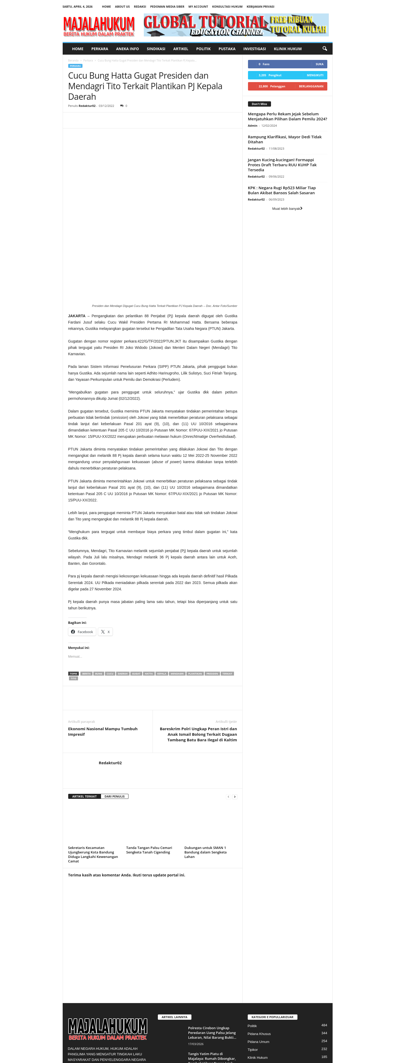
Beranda (73, 60)
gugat (136, 599)
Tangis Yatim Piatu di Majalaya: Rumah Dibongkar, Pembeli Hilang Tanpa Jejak (212, 984)
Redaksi (140, 6)
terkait (227, 599)
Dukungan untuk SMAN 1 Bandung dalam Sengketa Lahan (206, 778)
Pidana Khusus (259, 960)
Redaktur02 (87, 106)
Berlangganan (311, 86)
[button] (324, 49)
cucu (110, 599)
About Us (122, 6)
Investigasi (255, 48)
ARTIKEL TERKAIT (84, 722)
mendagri (177, 599)
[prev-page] (228, 722)
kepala (161, 599)
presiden (212, 599)
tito (73, 604)
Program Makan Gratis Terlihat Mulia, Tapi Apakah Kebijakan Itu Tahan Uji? (210, 1010)
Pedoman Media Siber (167, 6)
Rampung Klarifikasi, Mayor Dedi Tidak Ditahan (285, 139)
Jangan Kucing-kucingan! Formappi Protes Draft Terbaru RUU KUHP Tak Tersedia (282, 164)
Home (106, 6)
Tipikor (253, 976)
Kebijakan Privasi (260, 6)
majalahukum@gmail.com (110, 1019)
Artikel (181, 48)
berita (86, 599)
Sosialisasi (256, 1000)
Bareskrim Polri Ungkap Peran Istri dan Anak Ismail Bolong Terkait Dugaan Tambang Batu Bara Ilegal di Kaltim (198, 660)
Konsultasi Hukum (227, 6)
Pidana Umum (258, 968)
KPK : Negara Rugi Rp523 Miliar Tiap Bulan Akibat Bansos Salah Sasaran (282, 190)
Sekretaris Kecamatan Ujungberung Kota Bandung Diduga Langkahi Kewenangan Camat (93, 780)
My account (198, 6)
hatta (149, 599)
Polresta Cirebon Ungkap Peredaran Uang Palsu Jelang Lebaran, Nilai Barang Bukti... (212, 959)
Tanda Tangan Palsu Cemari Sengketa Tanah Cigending (149, 776)
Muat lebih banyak (287, 209)
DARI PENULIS (115, 722)
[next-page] (234, 722)
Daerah (123, 599)
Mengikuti (315, 75)
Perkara (99, 48)
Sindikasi (156, 48)
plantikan (195, 599)
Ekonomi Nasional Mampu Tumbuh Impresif (103, 657)
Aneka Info (127, 48)
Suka (319, 64)
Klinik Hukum (288, 48)
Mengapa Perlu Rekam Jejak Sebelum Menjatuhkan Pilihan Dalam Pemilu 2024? (287, 116)
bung (98, 599)
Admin (253, 125)
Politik (203, 48)
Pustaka (227, 48)
